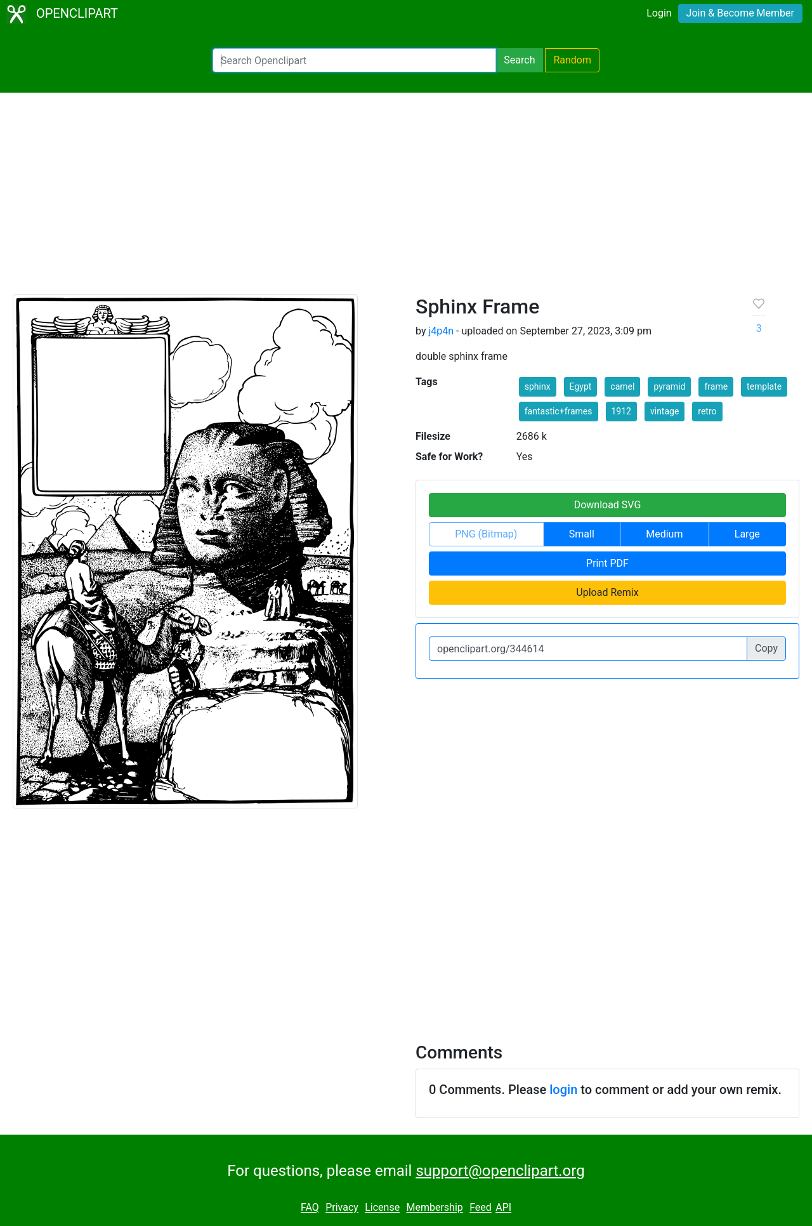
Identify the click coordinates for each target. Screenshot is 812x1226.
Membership (434, 1208)
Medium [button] (664, 534)
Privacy (341, 1208)
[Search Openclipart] (354, 60)
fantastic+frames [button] (559, 411)
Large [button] (747, 534)
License (382, 1208)
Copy (766, 648)
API (503, 1208)
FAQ (310, 1208)
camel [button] (622, 386)
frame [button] (716, 386)
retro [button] (707, 411)
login (563, 1089)
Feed (480, 1208)
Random (572, 60)
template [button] (764, 386)
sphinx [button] (538, 386)
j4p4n (441, 331)
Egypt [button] (581, 386)
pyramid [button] (669, 386)
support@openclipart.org (500, 1171)
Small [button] (581, 534)
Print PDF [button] (607, 563)
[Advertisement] (406, 199)
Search (519, 60)
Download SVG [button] (607, 505)
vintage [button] (664, 411)
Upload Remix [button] (607, 592)
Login (658, 13)
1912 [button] (621, 411)
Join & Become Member (740, 13)
